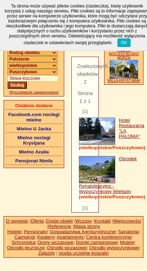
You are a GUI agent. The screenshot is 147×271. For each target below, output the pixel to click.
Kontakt (103, 221)
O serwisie (17, 221)
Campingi (25, 237)
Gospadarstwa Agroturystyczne (82, 231)
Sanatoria (128, 231)
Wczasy (83, 221)
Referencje (59, 226)
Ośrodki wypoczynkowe (114, 247)
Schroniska (23, 242)
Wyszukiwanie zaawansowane (34, 92)
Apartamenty (70, 237)
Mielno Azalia (34, 152)
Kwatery (45, 237)
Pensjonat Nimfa (33, 160)
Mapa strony (87, 226)
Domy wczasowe (55, 242)
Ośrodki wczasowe (66, 247)
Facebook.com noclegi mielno (34, 117)
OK (124, 42)
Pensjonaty (35, 231)
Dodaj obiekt (59, 221)
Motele (127, 242)
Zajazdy (46, 253)
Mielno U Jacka (34, 128)
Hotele (14, 231)
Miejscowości (127, 221)
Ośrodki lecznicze (25, 247)
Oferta (37, 221)
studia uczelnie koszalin (84, 253)
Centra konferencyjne (108, 237)
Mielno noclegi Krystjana (34, 140)
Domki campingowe (96, 242)
